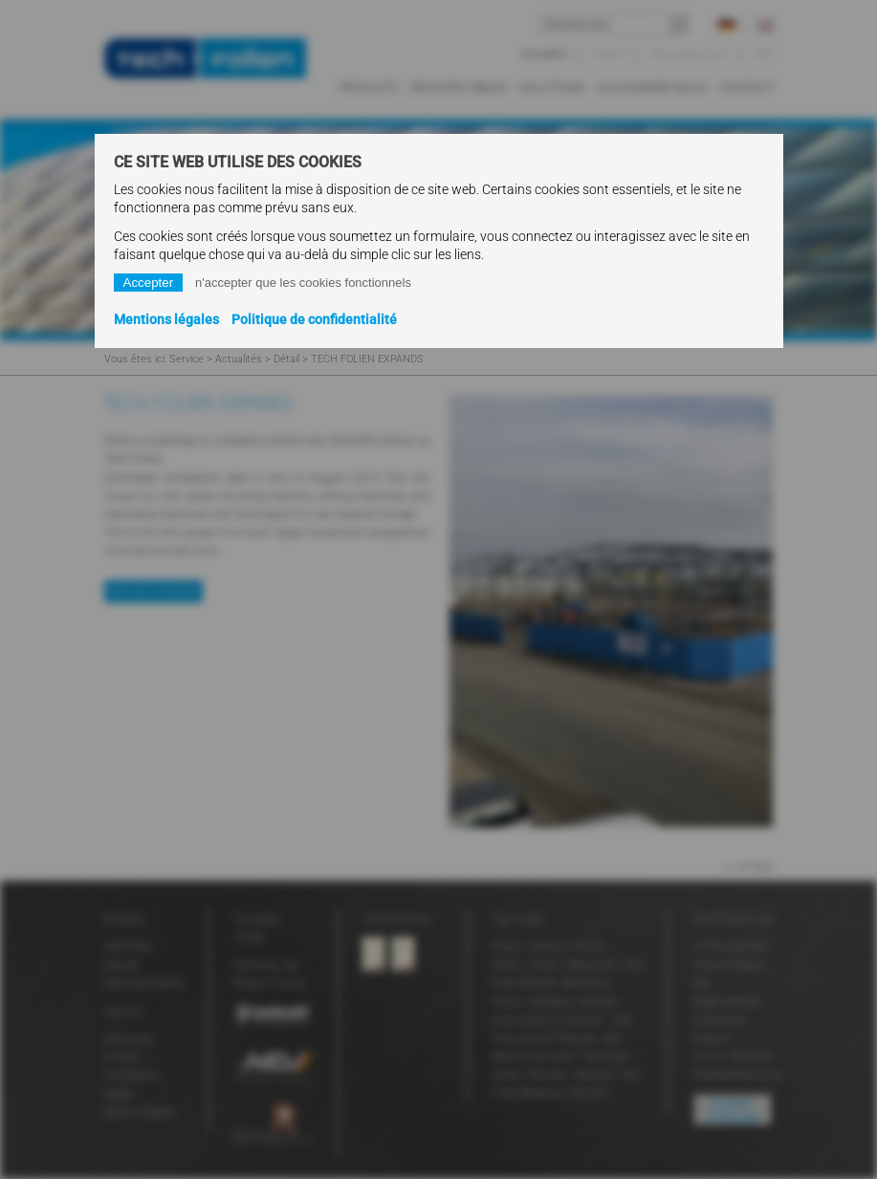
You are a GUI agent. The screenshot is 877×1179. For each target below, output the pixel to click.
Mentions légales (166, 319)
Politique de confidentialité (314, 319)
